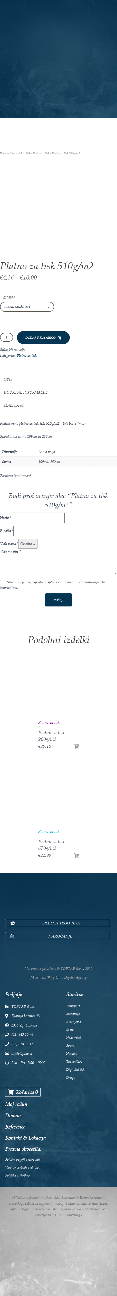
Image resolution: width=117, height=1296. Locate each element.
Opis (8, 379)
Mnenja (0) (14, 405)
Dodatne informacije (26, 392)
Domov (4, 153)
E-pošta (6, 530)
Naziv (5, 517)
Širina (9, 297)
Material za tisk (20, 153)
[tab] (58, 379)
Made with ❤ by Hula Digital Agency (59, 977)
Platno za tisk (41, 153)
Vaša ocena (9, 543)
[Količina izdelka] (6, 337)
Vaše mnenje (10, 551)
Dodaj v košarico (40, 337)
